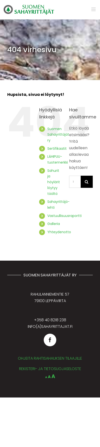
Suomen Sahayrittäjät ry (58, 134)
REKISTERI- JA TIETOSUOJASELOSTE (50, 369)
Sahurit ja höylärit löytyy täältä (53, 182)
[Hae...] (75, 182)
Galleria (53, 223)
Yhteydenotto (59, 232)
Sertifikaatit (57, 148)
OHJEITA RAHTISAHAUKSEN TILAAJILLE (50, 358)
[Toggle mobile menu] (93, 9)
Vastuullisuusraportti (64, 215)
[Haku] (87, 182)
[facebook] (50, 340)
